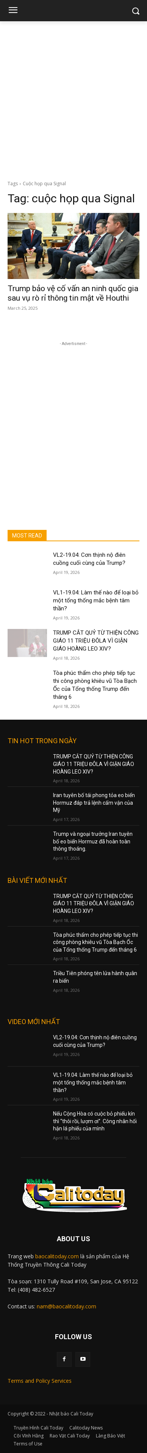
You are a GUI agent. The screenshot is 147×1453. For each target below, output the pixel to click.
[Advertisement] (73, 98)
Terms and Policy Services (40, 1380)
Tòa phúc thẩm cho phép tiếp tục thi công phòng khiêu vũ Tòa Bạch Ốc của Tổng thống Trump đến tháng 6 (95, 942)
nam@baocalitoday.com (66, 1306)
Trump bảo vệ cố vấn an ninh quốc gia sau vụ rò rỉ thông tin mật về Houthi (73, 293)
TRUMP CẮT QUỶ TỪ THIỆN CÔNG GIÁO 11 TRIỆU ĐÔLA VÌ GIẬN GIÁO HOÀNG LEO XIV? (96, 640)
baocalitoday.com (57, 1256)
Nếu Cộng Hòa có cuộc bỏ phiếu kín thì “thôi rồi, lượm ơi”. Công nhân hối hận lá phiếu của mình (95, 1121)
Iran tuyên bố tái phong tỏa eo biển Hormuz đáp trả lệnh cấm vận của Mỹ (94, 802)
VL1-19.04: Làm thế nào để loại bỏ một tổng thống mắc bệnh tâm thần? (96, 600)
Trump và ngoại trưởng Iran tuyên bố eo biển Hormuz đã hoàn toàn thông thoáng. (93, 841)
